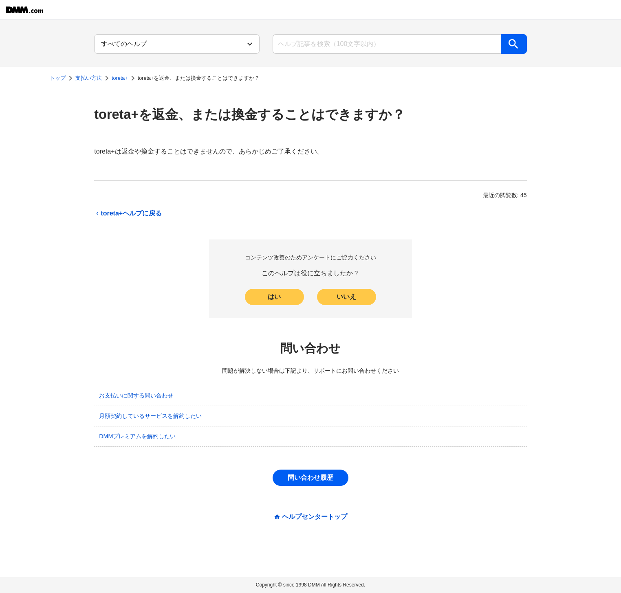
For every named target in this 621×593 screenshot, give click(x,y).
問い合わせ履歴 (310, 477)
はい (274, 296)
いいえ (346, 296)
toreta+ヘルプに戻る (128, 213)
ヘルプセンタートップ (314, 517)
